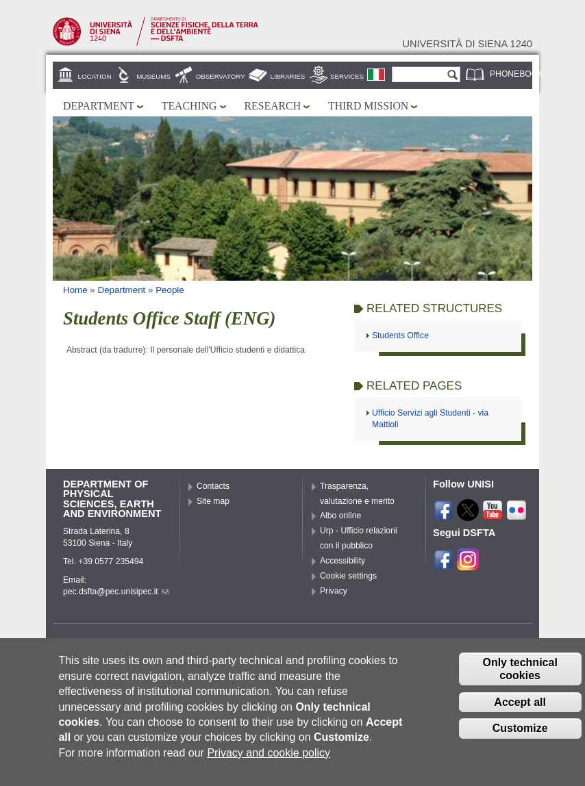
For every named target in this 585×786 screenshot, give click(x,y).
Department (98, 106)
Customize (520, 742)
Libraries (288, 76)
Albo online (340, 515)
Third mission (368, 106)
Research (273, 106)
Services (347, 76)
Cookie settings (348, 576)
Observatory (220, 76)
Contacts (213, 486)
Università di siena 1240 (467, 43)
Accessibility (342, 561)
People (169, 290)
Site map (213, 501)
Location (95, 76)
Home (75, 290)
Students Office (400, 335)
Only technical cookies (519, 682)
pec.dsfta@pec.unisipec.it (116, 591)
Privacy (333, 591)
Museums (153, 76)
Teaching (189, 106)
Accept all (520, 716)
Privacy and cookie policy (268, 766)
